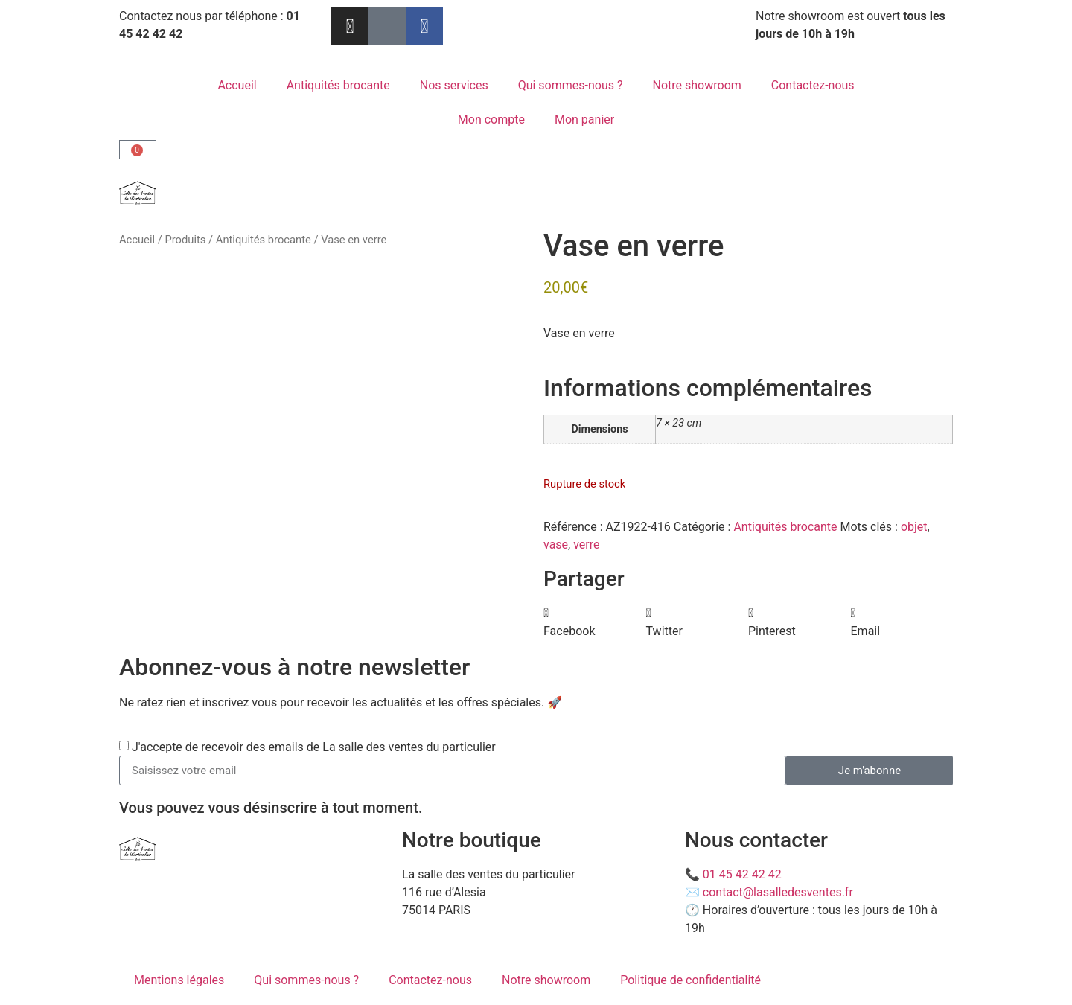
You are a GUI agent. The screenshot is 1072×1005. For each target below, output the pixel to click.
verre (586, 544)
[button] (594, 622)
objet (914, 527)
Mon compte (491, 119)
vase (555, 544)
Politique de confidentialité (690, 980)
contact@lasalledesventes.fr (778, 892)
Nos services (454, 85)
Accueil (236, 85)
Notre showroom (697, 85)
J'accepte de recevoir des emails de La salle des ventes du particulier (314, 747)
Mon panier (584, 119)
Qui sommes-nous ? (570, 85)
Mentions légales (179, 980)
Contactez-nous (813, 85)
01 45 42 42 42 (742, 874)
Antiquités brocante (338, 85)
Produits (185, 239)
